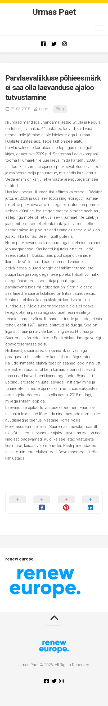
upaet (44, 108)
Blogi (60, 108)
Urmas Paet (54, 12)
